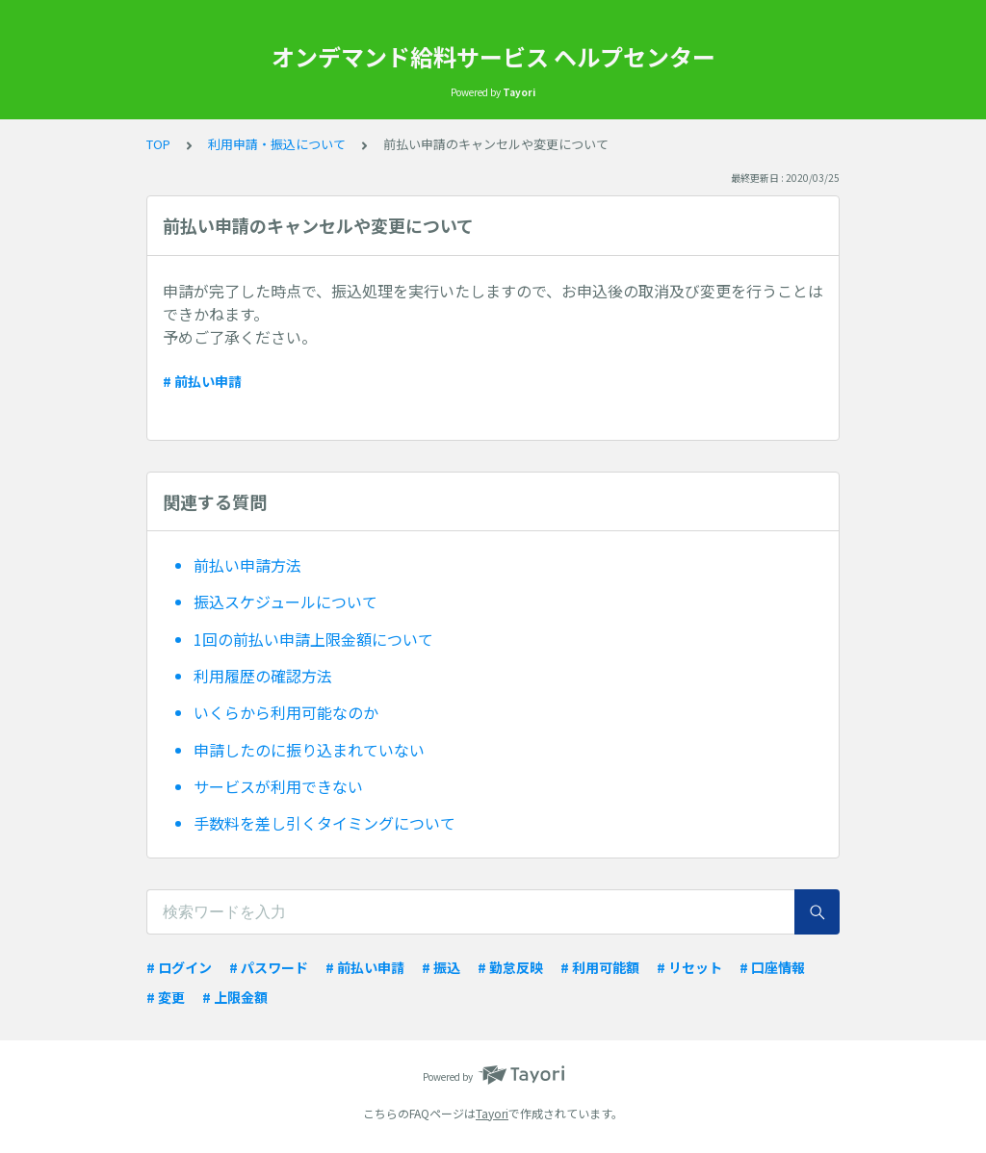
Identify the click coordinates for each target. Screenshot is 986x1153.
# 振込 (441, 967)
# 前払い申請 (202, 381)
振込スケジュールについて (285, 601)
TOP (158, 144)
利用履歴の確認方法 (263, 675)
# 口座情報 (772, 967)
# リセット (689, 967)
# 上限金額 (235, 997)
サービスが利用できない (278, 786)
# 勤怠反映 (510, 967)
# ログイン (179, 967)
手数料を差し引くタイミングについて (324, 822)
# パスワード (268, 967)
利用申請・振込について (277, 144)
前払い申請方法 (247, 564)
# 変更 (165, 997)
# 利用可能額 (599, 967)
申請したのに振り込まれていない (309, 749)
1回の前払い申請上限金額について (313, 639)
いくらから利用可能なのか (286, 712)
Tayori (492, 1113)
